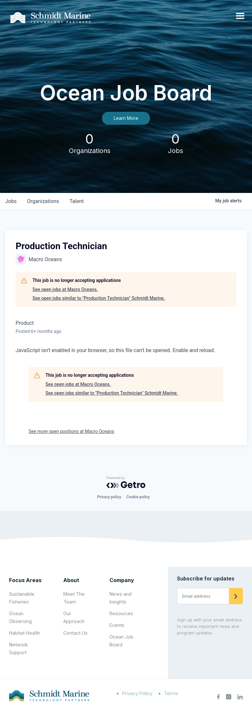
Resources (121, 613)
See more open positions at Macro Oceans (71, 431)
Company (121, 580)
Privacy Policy (137, 693)
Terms (171, 693)
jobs (11, 201)
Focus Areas (25, 580)
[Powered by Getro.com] (126, 482)
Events (116, 625)
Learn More (126, 118)
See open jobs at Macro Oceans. (65, 289)
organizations (43, 201)
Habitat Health (24, 633)
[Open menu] (240, 16)
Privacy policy (109, 497)
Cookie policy (138, 497)
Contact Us (75, 633)
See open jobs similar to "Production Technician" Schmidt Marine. (98, 298)
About (71, 580)
